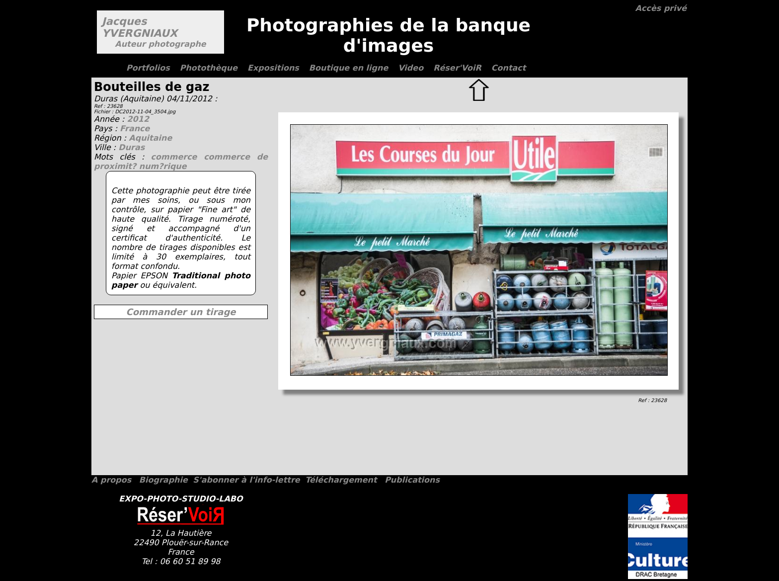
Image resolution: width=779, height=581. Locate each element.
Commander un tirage (180, 312)
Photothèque (208, 68)
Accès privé (661, 8)
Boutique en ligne (348, 68)
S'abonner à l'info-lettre (246, 480)
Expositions (273, 68)
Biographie (163, 480)
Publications (412, 480)
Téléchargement (341, 480)
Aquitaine (150, 138)
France (135, 128)
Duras (131, 147)
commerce (177, 157)
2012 (138, 119)
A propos (111, 480)
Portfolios (148, 68)
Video (410, 68)
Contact (508, 68)
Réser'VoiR (457, 68)
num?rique (163, 166)
